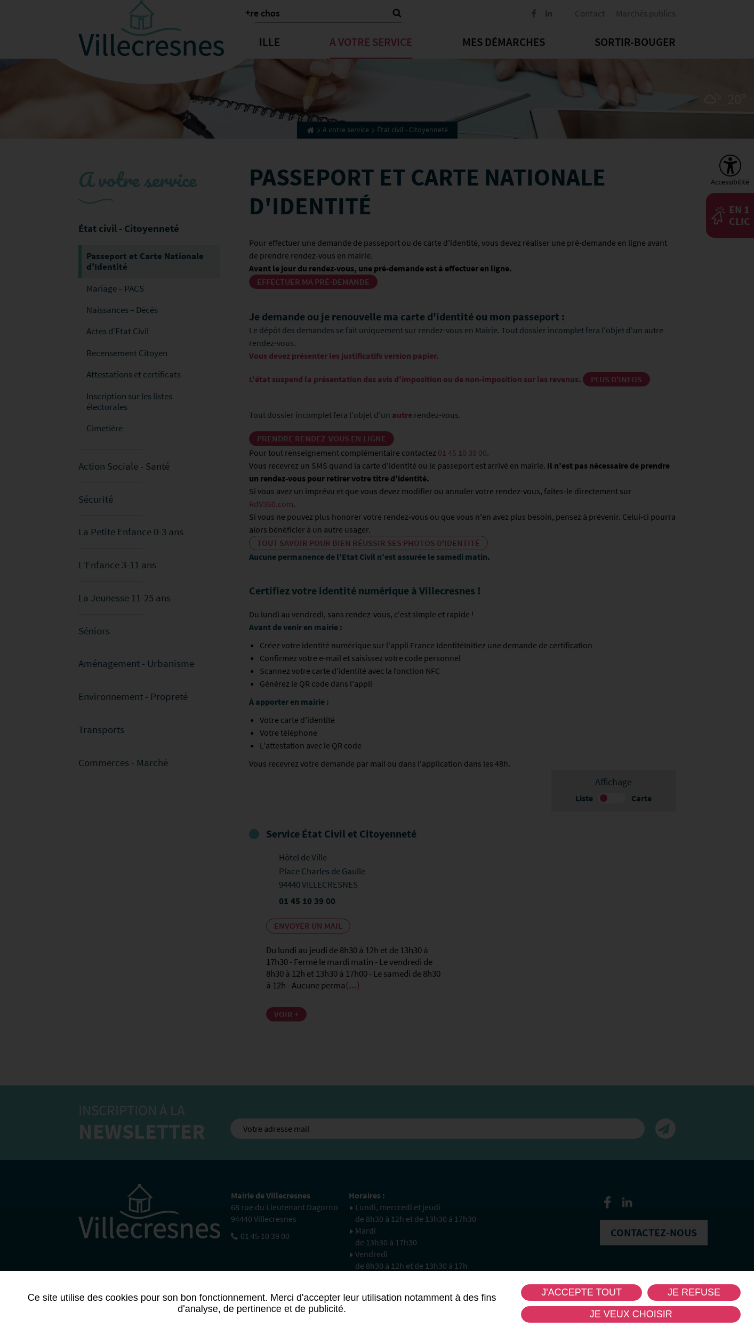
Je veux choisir (631, 1314)
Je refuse (694, 1292)
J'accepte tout (581, 1292)
